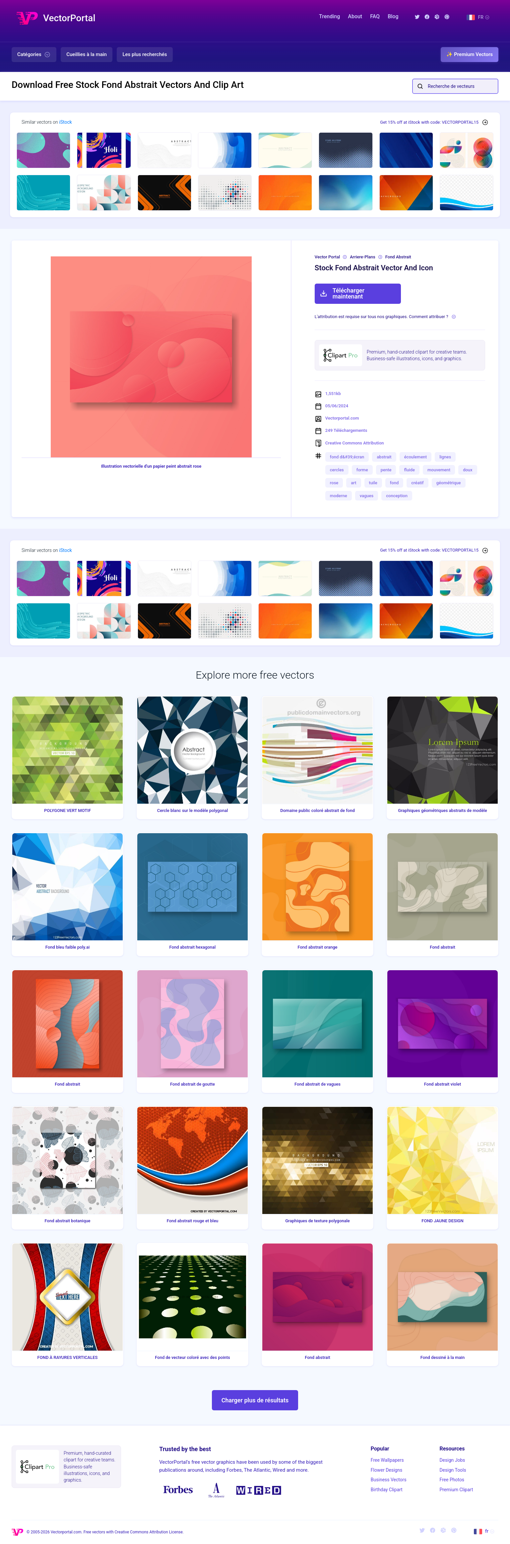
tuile (373, 482)
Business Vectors (389, 1479)
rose (334, 482)
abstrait (384, 456)
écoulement (415, 456)
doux (467, 469)
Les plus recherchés (144, 54)
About (355, 16)
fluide (409, 469)
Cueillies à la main (86, 54)
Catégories (34, 54)
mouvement (438, 469)
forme (362, 469)
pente (386, 469)
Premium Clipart (456, 1489)
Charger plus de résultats (255, 1400)
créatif (417, 482)
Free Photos (451, 1479)
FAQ (375, 16)
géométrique (448, 482)
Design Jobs (452, 1460)
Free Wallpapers (387, 1460)
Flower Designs (386, 1470)
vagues (367, 495)
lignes (445, 456)
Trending (329, 16)
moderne (338, 495)
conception (397, 495)
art (353, 482)
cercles (337, 469)
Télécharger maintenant (342, 293)
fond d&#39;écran (347, 456)
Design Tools (452, 1470)
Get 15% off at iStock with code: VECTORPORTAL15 (429, 122)
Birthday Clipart (387, 1489)
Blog (393, 16)
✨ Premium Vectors (469, 54)
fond (394, 482)
